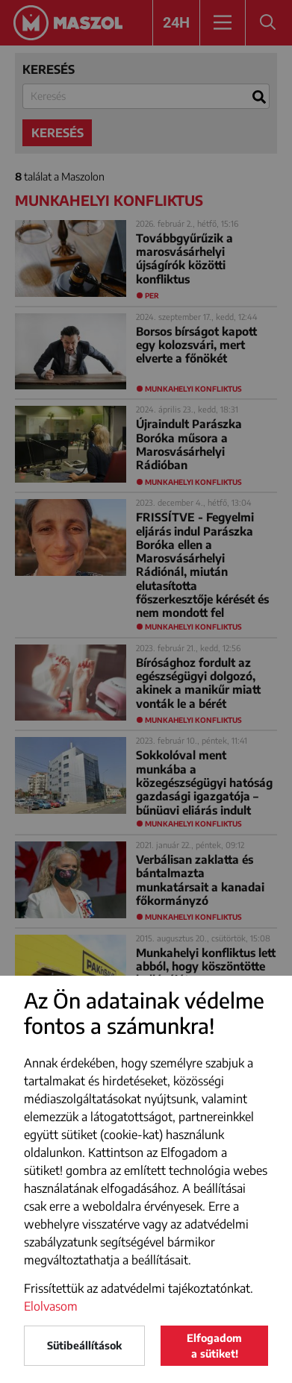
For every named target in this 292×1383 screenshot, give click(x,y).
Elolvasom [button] (51, 1306)
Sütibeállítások (84, 1345)
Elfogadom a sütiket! (214, 1346)
